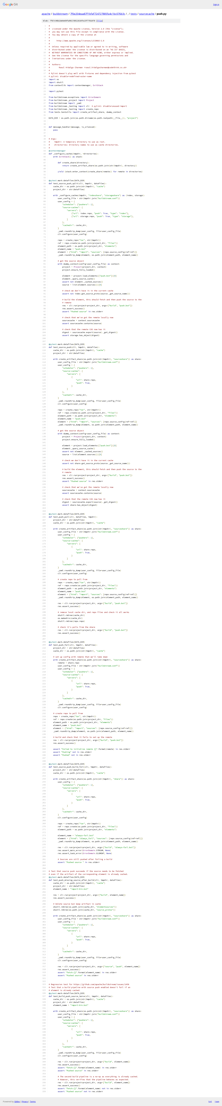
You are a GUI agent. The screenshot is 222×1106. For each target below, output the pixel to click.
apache (46, 13)
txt (210, 1101)
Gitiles (17, 1101)
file (99, 21)
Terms (33, 1101)
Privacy (25, 1101)
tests (134, 13)
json (217, 1101)
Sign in (216, 4)
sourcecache (146, 13)
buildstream (60, 13)
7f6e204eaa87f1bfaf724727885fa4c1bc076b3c (97, 13)
